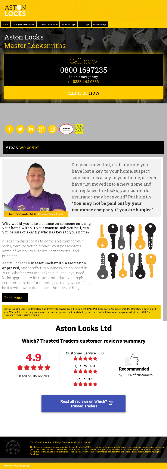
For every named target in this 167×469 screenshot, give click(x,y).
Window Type (68, 24)
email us (84, 92)
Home (5, 24)
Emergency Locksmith (23, 24)
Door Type (84, 24)
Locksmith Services (48, 24)
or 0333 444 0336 (83, 81)
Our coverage (99, 24)
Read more (13, 297)
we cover (22, 147)
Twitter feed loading (16, 465)
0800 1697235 (83, 70)
